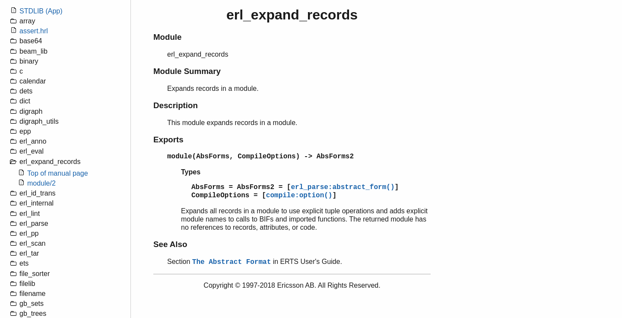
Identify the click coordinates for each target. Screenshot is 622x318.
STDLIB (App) (41, 11)
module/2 (41, 183)
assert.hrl (33, 31)
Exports (168, 139)
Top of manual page (57, 173)
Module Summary (187, 71)
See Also (170, 244)
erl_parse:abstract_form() (342, 187)
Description (175, 105)
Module (167, 37)
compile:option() (299, 195)
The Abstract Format (231, 262)
